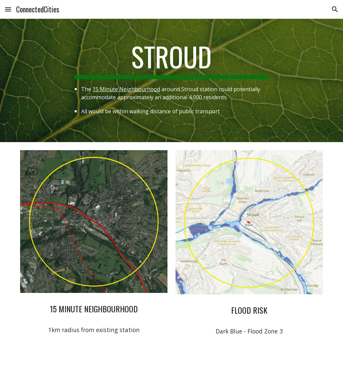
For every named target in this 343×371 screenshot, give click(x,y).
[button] (8, 9)
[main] (171, 80)
